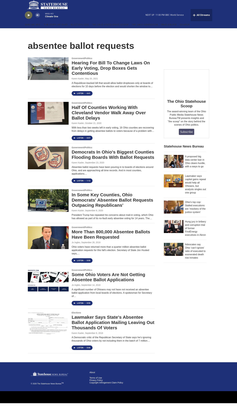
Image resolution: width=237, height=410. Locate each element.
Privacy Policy (96, 387)
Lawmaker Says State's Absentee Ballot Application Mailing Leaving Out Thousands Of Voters (113, 329)
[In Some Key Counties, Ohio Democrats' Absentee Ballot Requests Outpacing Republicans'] (48, 207)
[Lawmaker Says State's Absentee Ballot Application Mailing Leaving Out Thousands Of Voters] (48, 329)
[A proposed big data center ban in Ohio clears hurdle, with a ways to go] (173, 168)
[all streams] (201, 22)
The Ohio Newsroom (145, 31)
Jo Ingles (76, 249)
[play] (28, 22)
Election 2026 (80, 31)
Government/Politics (82, 65)
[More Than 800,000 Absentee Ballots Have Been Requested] (48, 244)
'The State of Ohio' (55, 31)
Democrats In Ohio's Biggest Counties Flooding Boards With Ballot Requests (113, 161)
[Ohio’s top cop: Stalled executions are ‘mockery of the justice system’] (173, 213)
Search (184, 31)
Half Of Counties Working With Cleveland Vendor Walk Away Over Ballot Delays (109, 119)
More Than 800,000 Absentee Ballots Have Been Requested (111, 241)
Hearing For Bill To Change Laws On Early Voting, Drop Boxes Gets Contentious (111, 75)
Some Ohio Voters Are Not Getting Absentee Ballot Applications (108, 284)
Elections (76, 319)
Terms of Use (95, 385)
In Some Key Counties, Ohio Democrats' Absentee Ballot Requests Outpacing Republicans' (112, 207)
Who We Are (32, 31)
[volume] (37, 22)
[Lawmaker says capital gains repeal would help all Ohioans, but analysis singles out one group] (173, 187)
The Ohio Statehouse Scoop (110, 31)
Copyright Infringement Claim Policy (106, 389)
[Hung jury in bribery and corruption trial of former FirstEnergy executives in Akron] (173, 233)
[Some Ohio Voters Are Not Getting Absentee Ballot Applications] (48, 287)
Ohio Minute (169, 31)
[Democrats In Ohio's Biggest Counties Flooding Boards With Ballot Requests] (48, 164)
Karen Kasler (78, 85)
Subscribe (186, 138)
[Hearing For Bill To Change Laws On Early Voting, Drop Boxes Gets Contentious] (48, 75)
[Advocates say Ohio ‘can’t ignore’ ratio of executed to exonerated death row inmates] (173, 256)
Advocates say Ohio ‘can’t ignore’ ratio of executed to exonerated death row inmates (195, 258)
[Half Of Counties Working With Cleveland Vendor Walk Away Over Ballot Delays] (48, 120)
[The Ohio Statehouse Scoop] (186, 89)
